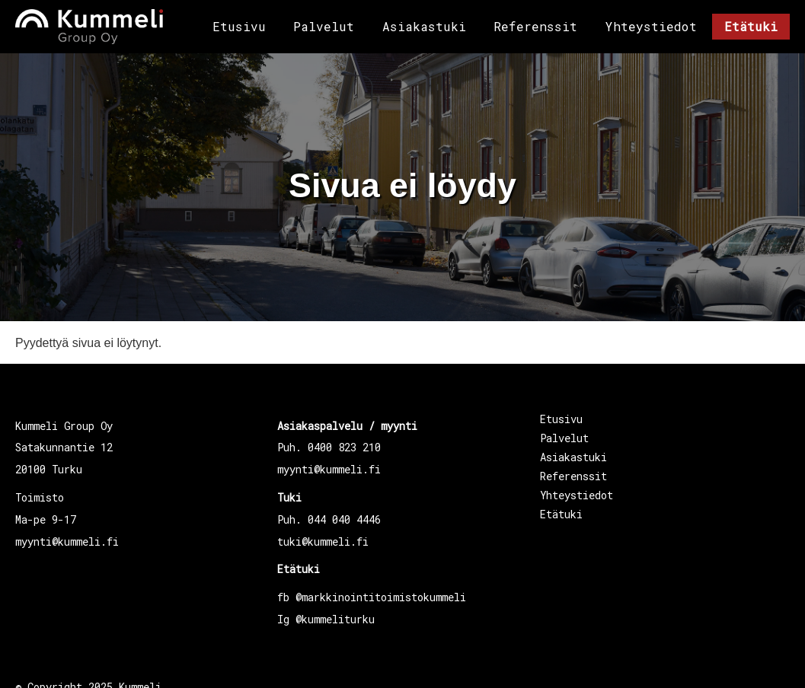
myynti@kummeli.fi (67, 541)
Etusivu (239, 26)
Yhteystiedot (651, 26)
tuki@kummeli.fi (323, 541)
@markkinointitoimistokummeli (380, 597)
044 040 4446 (344, 519)
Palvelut (323, 26)
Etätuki (751, 26)
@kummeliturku (335, 619)
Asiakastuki (424, 26)
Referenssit (535, 26)
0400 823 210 (344, 447)
